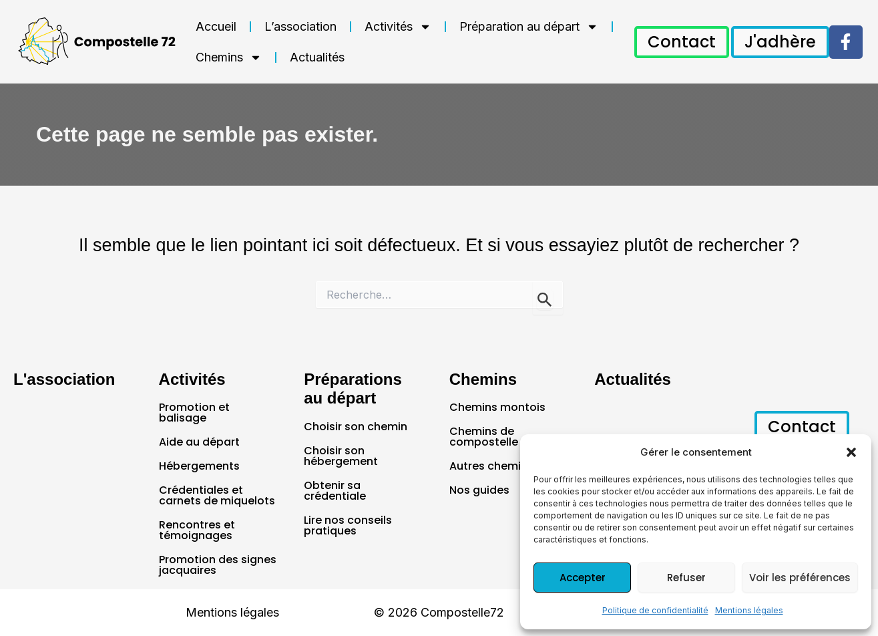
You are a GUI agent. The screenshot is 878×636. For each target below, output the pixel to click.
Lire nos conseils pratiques (348, 525)
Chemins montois (497, 407)
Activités (398, 26)
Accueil (216, 26)
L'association (64, 379)
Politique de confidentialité (655, 610)
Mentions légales (749, 610)
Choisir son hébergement (341, 456)
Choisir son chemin (355, 426)
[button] (851, 452)
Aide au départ (199, 442)
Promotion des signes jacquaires (217, 565)
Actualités (317, 57)
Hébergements (199, 466)
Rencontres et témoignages (197, 530)
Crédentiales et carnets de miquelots (217, 495)
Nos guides (479, 490)
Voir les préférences (800, 578)
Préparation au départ (528, 26)
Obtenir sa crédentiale (335, 491)
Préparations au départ (353, 389)
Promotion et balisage (194, 413)
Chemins (229, 57)
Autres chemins (491, 466)
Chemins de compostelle (483, 437)
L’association (300, 26)
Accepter (583, 578)
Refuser (686, 578)
